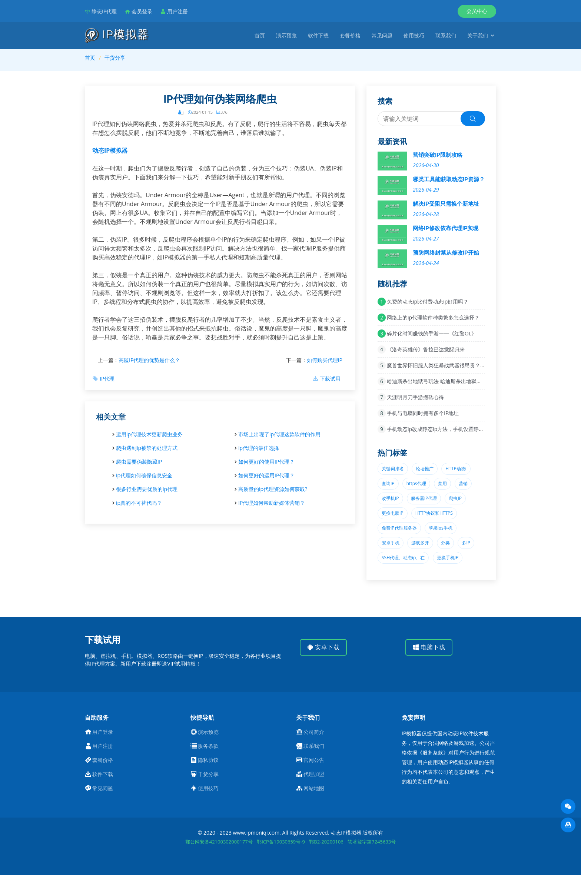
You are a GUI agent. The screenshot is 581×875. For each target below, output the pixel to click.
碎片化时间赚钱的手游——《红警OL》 (432, 333)
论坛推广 (425, 468)
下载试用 (330, 378)
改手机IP (390, 498)
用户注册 (177, 11)
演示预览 (286, 35)
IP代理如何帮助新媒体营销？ (271, 502)
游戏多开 (420, 543)
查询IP (388, 483)
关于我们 (477, 35)
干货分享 (114, 57)
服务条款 (208, 746)
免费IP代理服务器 (399, 528)
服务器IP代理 (424, 498)
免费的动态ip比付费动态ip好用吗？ (427, 301)
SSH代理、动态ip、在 (403, 557)
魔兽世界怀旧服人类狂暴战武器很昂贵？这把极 (441, 365)
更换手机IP (448, 557)
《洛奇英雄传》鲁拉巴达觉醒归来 (426, 349)
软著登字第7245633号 (372, 841)
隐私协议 (208, 760)
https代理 (416, 483)
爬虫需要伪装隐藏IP (139, 461)
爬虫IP (455, 498)
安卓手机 (390, 543)
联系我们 (445, 35)
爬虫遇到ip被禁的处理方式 (146, 447)
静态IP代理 (104, 11)
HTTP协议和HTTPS (434, 513)
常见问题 (382, 35)
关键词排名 (393, 468)
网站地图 (313, 788)
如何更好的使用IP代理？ (266, 461)
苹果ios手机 (440, 528)
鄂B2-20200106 (326, 841)
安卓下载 (323, 647)
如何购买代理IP (324, 360)
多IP (466, 543)
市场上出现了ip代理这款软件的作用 (279, 434)
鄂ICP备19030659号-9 (281, 841)
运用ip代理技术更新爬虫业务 (149, 434)
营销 (463, 483)
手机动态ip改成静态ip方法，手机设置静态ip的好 (443, 428)
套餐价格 (350, 35)
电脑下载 (429, 647)
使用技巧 (414, 35)
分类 (445, 543)
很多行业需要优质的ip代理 (146, 489)
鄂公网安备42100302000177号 (219, 841)
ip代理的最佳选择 (258, 447)
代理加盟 (313, 774)
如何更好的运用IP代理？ (266, 475)
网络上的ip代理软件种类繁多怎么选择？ (433, 317)
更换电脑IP (393, 513)
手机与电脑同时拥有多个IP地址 (423, 413)
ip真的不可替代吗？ (139, 502)
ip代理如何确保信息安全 (144, 475)
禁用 (442, 483)
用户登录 (102, 732)
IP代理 (107, 378)
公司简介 (313, 732)
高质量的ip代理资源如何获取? (272, 489)
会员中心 (477, 10)
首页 (260, 35)
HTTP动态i (455, 468)
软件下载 (318, 35)
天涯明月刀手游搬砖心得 (415, 397)
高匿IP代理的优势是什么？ (149, 360)
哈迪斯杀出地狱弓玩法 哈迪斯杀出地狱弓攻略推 (442, 381)
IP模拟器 (117, 34)
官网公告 (313, 760)
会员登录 (142, 11)
